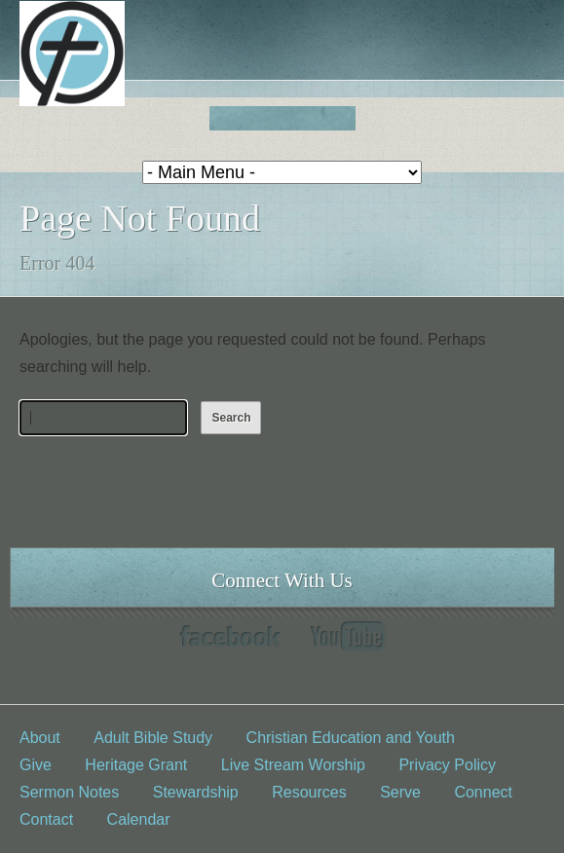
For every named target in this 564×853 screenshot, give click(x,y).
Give (35, 765)
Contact (46, 819)
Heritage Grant (136, 765)
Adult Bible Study (153, 737)
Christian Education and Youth (350, 737)
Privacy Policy (447, 765)
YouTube (347, 636)
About (39, 737)
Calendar (138, 819)
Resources (309, 792)
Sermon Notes (69, 792)
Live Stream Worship (293, 765)
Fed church (282, 118)
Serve (400, 792)
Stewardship (196, 792)
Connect (483, 792)
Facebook (230, 636)
